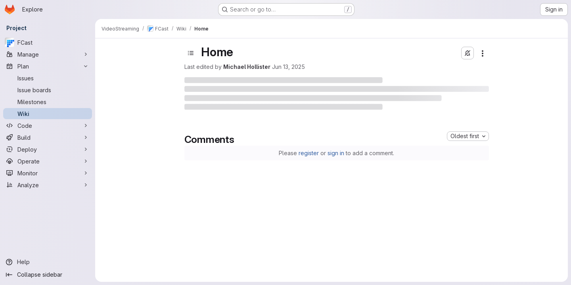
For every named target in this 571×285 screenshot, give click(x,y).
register (309, 153)
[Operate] (47, 161)
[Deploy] (47, 149)
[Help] (47, 262)
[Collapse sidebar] (47, 274)
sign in (336, 153)
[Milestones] (47, 101)
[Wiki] (47, 113)
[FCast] (47, 42)
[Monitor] (47, 173)
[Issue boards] (47, 89)
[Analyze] (47, 184)
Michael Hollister (246, 66)
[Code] (47, 125)
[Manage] (47, 54)
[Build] (47, 137)
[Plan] (47, 66)
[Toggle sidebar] (190, 53)
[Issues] (47, 78)
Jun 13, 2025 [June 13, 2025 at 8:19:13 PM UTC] (288, 66)
